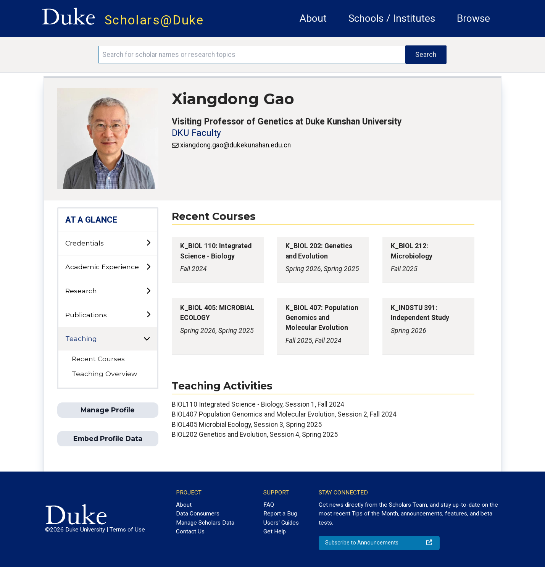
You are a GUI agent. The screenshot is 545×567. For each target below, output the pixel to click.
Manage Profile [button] (108, 410)
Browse (473, 18)
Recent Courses (98, 359)
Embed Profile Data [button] (107, 439)
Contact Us (190, 531)
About (313, 18)
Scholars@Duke (154, 20)
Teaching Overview (104, 374)
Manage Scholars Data (205, 522)
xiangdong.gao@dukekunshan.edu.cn (235, 145)
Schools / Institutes (391, 18)
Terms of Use (127, 529)
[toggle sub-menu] (148, 243)
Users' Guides (281, 522)
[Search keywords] (251, 54)
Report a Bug (280, 513)
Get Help (274, 531)
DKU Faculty (196, 133)
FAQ (268, 504)
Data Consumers (197, 513)
